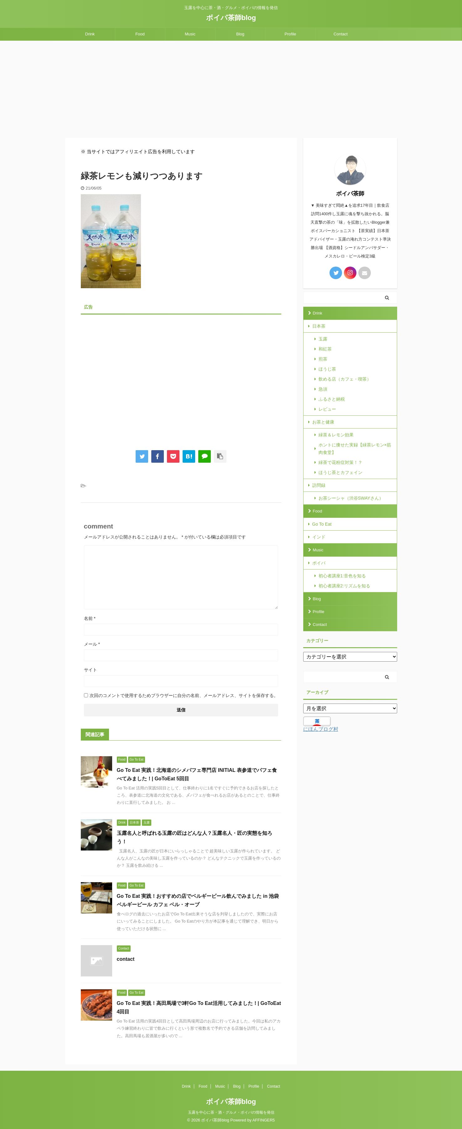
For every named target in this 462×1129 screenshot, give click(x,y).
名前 (90, 618)
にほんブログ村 (320, 729)
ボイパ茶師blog (231, 18)
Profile (290, 34)
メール (92, 644)
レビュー (327, 409)
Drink (90, 34)
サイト (90, 669)
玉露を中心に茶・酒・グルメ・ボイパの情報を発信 (231, 1112)
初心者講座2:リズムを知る (345, 585)
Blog (240, 34)
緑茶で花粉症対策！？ (340, 462)
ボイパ (318, 562)
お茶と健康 (323, 421)
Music (190, 34)
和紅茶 (325, 348)
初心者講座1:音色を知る (342, 575)
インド (318, 536)
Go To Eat (322, 524)
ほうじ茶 (327, 369)
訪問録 (318, 485)
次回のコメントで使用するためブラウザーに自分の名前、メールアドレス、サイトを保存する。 (184, 695)
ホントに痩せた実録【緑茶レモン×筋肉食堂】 (355, 448)
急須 (323, 389)
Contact (341, 34)
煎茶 (323, 359)
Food (140, 34)
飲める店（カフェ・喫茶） (345, 379)
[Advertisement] (231, 88)
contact (126, 959)
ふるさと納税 (332, 399)
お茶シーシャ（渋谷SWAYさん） (351, 498)
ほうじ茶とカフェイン (340, 472)
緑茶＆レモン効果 (336, 434)
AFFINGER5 (263, 1120)
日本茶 (318, 326)
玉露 (323, 338)
